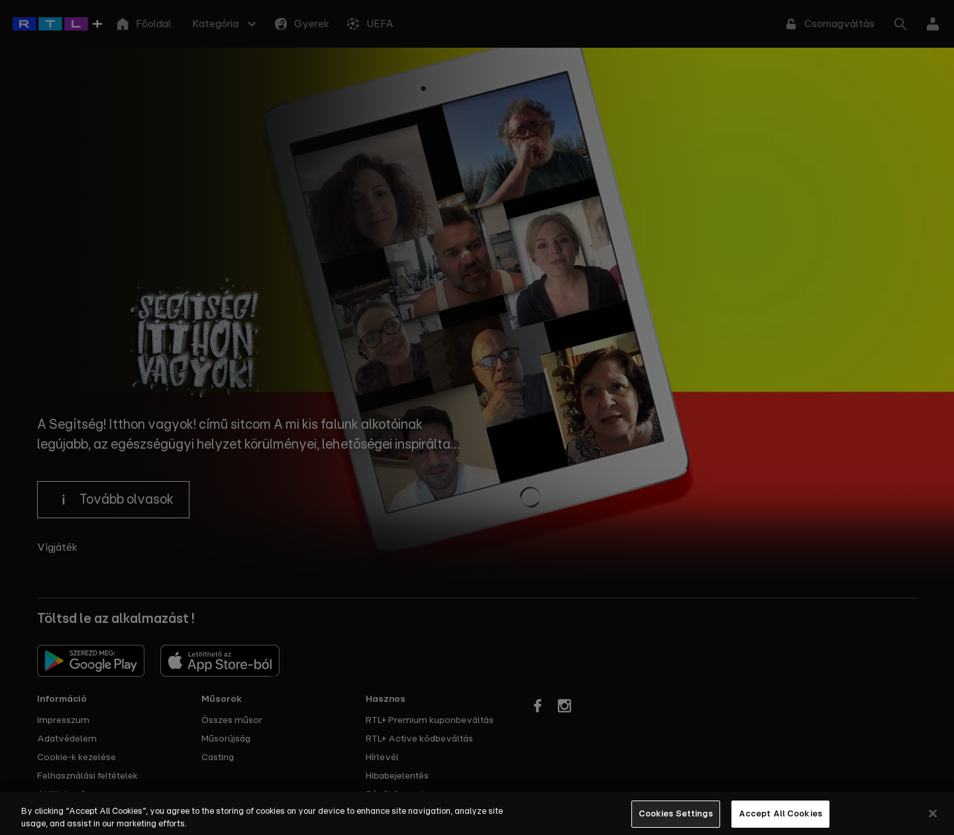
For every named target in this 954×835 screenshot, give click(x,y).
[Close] (932, 820)
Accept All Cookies (780, 820)
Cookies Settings (676, 820)
